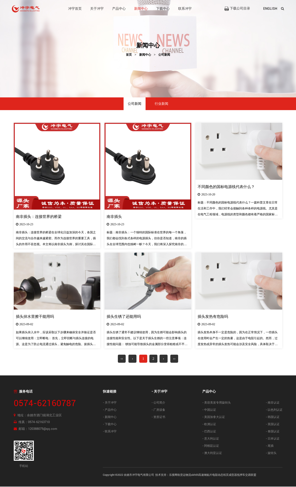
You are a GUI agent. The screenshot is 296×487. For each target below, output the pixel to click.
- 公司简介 (158, 403)
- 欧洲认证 (209, 424)
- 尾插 (270, 446)
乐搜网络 (174, 475)
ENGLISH (270, 9)
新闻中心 (141, 9)
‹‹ (120, 359)
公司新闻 (164, 54)
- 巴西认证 (209, 432)
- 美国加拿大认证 (213, 417)
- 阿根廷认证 (210, 446)
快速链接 (109, 392)
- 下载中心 (110, 424)
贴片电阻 (212, 475)
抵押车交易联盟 (246, 475)
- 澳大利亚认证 (212, 453)
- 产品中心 (110, 410)
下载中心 (163, 9)
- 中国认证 (209, 410)
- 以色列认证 (274, 410)
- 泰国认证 (272, 432)
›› (175, 359)
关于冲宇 (97, 9)
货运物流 (185, 475)
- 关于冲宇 (110, 403)
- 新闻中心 (110, 417)
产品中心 (119, 9)
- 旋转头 (271, 453)
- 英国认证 (272, 424)
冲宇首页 (75, 9)
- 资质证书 (158, 417)
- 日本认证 (272, 439)
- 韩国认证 (272, 417)
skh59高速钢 (199, 475)
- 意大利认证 (210, 439)
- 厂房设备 (158, 410)
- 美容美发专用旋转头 (216, 403)
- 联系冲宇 (110, 432)
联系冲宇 (185, 9)
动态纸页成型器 (227, 475)
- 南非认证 (272, 403)
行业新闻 (161, 104)
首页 (129, 54)
